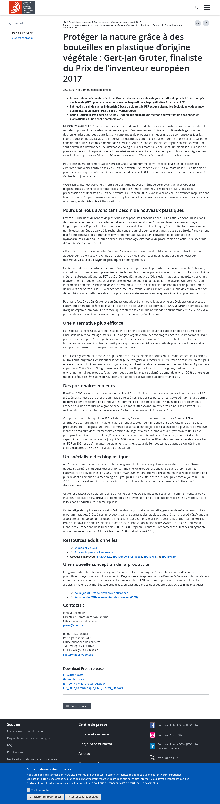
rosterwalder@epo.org (78, 654)
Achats (84, 753)
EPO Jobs (192, 725)
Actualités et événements (80, 22)
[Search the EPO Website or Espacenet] (196, 7)
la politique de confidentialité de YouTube (115, 783)
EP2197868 (150, 557)
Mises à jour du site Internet (25, 731)
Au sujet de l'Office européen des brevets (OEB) (106, 597)
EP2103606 (120, 557)
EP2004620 (104, 557)
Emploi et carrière (93, 734)
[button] (36, 7)
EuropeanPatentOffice (171, 735)
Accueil (19, 23)
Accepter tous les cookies (83, 796)
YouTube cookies (41, 790)
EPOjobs (173, 757)
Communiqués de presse (122, 22)
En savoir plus (149, 783)
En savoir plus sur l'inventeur (94, 552)
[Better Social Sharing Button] (206, 23)
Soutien (13, 724)
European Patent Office (172, 725)
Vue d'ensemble (22, 38)
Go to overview (79, 706)
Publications (15, 752)
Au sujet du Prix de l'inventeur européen (101, 593)
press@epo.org (73, 625)
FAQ (9, 745)
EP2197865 (169, 557)
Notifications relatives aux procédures (32, 759)
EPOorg (162, 757)
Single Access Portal (95, 744)
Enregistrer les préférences (45, 796)
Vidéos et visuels (86, 548)
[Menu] (207, 7)
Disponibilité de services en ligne (28, 738)
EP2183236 (135, 557)
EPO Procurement (168, 748)
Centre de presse (101, 22)
